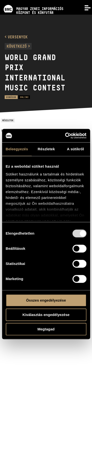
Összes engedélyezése (46, 300)
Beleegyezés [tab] (17, 149)
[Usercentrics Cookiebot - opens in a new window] (65, 135)
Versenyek (17, 36)
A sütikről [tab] (75, 149)
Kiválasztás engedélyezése (46, 315)
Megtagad (45, 329)
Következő (16, 46)
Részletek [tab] (46, 149)
